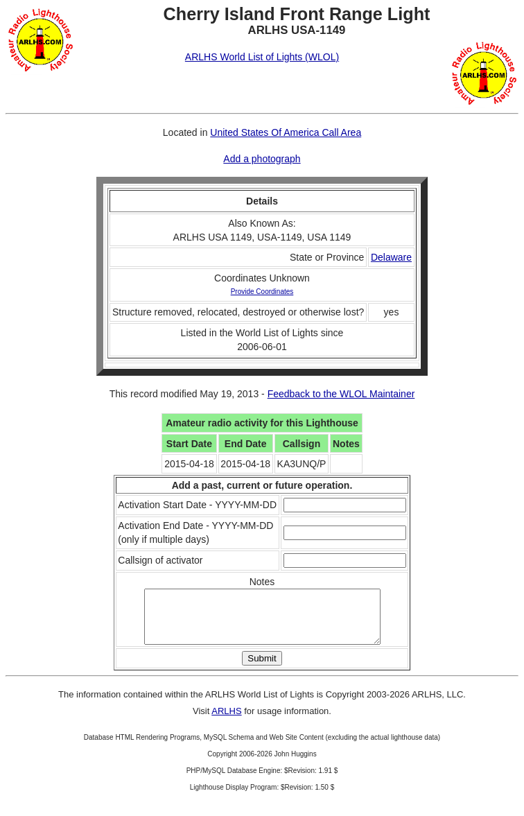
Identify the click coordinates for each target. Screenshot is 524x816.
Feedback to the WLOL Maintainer (341, 393)
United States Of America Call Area (285, 132)
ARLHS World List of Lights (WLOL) (262, 56)
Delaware (391, 257)
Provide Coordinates (262, 291)
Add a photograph (261, 158)
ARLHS (226, 721)
